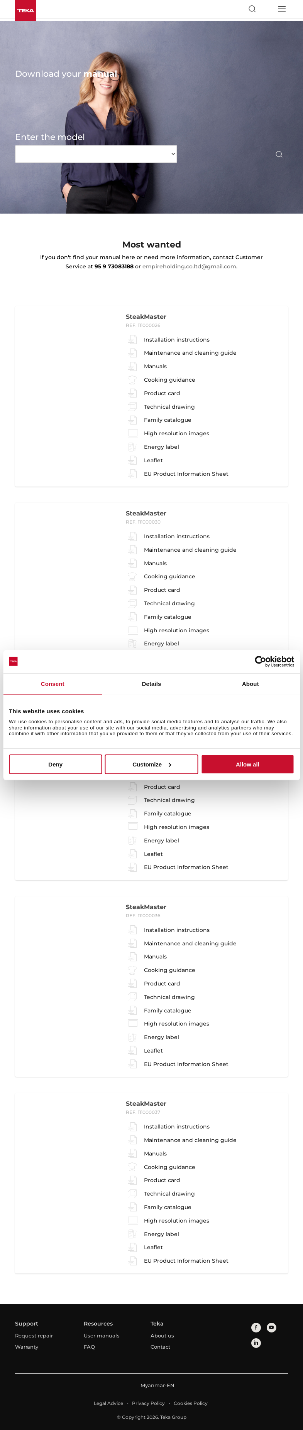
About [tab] (250, 683)
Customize (151, 764)
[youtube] (271, 1327)
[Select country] (266, 8)
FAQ (89, 1347)
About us (162, 1335)
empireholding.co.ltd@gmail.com (189, 266)
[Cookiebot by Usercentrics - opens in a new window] (260, 661)
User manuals (102, 1335)
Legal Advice (108, 1403)
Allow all (247, 764)
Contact (160, 1347)
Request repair (34, 1335)
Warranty (26, 1347)
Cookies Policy (191, 1403)
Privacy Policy (148, 1403)
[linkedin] (256, 1343)
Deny (55, 764)
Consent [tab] (52, 683)
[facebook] (256, 1327)
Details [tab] (151, 683)
